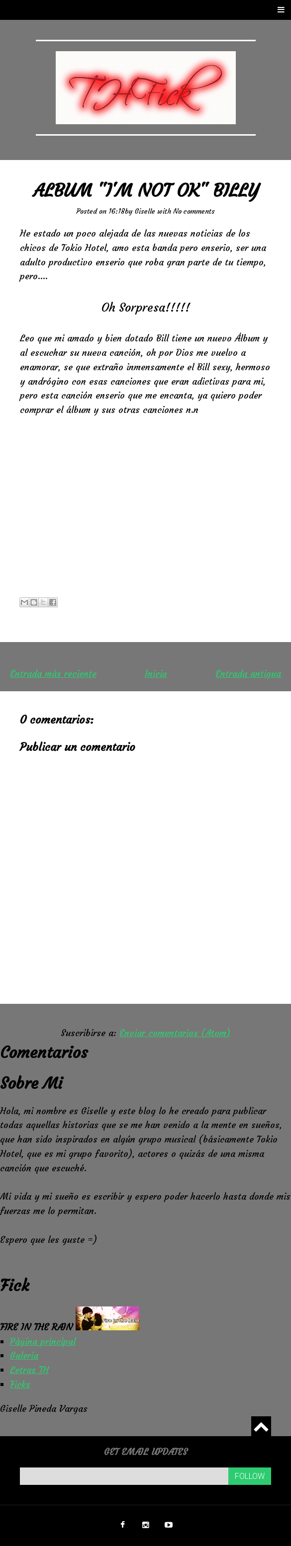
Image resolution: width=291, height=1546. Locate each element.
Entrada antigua (248, 673)
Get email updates (146, 1452)
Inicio (156, 673)
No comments (194, 211)
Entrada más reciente (53, 673)
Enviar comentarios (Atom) (174, 1033)
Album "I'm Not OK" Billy (145, 190)
